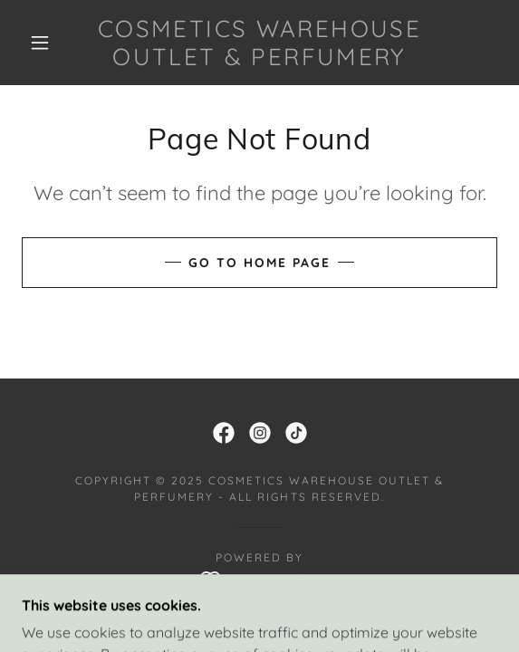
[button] (46, 42)
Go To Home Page (259, 262)
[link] (260, 42)
